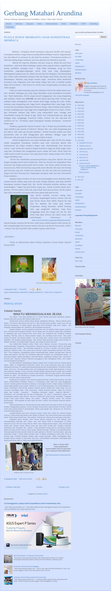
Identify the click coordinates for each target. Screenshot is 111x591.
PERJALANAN (13, 303)
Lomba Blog (93, 24)
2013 (79, 140)
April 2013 (82, 160)
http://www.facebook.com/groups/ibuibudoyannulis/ (51, 220)
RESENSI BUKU (80, 70)
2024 (79, 108)
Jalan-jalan (29, 24)
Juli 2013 (82, 151)
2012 (79, 177)
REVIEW (78, 73)
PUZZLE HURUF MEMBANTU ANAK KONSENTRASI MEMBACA (89, 167)
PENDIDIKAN (79, 66)
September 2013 (85, 149)
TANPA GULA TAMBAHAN (53, 292)
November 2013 (84, 143)
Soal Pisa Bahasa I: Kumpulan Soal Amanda (28, 555)
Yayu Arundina (91, 83)
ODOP (83, 24)
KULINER (78, 56)
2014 (79, 137)
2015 (79, 134)
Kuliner (39, 24)
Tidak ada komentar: (26, 479)
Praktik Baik (9, 27)
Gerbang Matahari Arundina (43, 13)
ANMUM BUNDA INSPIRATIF (18, 292)
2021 (79, 117)
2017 (79, 129)
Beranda (8, 24)
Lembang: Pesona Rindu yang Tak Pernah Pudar (30, 577)
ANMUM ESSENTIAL (36, 292)
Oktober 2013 (84, 146)
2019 (79, 123)
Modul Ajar (19, 24)
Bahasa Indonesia (51, 24)
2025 (79, 105)
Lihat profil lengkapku (82, 95)
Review (64, 24)
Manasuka (78, 239)
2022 (79, 114)
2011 (79, 180)
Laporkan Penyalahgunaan (86, 215)
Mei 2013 (82, 157)
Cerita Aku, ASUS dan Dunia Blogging (26, 566)
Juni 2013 (82, 154)
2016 (79, 131)
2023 (79, 111)
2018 (79, 126)
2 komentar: (23, 289)
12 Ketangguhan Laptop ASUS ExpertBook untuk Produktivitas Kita (32, 503)
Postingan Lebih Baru (13, 487)
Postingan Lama (64, 487)
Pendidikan (73, 24)
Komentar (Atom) (42, 494)
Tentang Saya (79, 252)
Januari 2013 (83, 163)
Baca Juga (78, 261)
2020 (79, 120)
